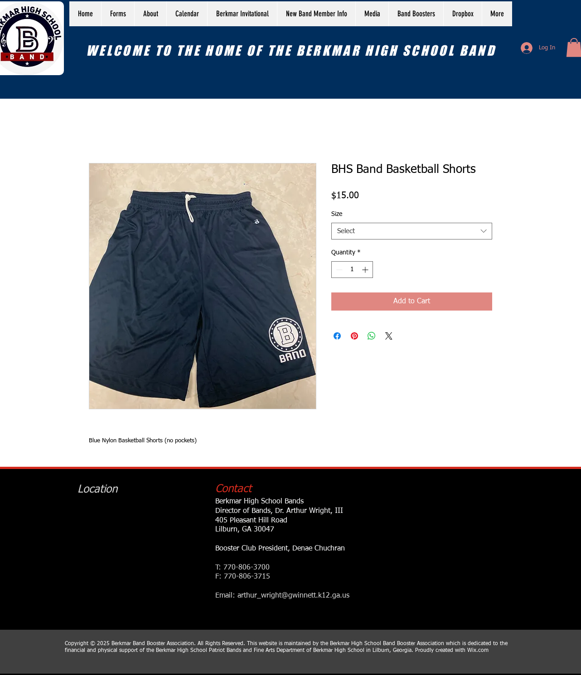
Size (336, 214)
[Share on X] (388, 335)
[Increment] (366, 270)
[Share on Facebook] (337, 335)
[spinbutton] (352, 270)
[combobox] (411, 231)
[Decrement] (338, 270)
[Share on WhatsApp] (371, 335)
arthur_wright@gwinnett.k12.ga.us (293, 595)
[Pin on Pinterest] (354, 335)
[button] (150, 13)
